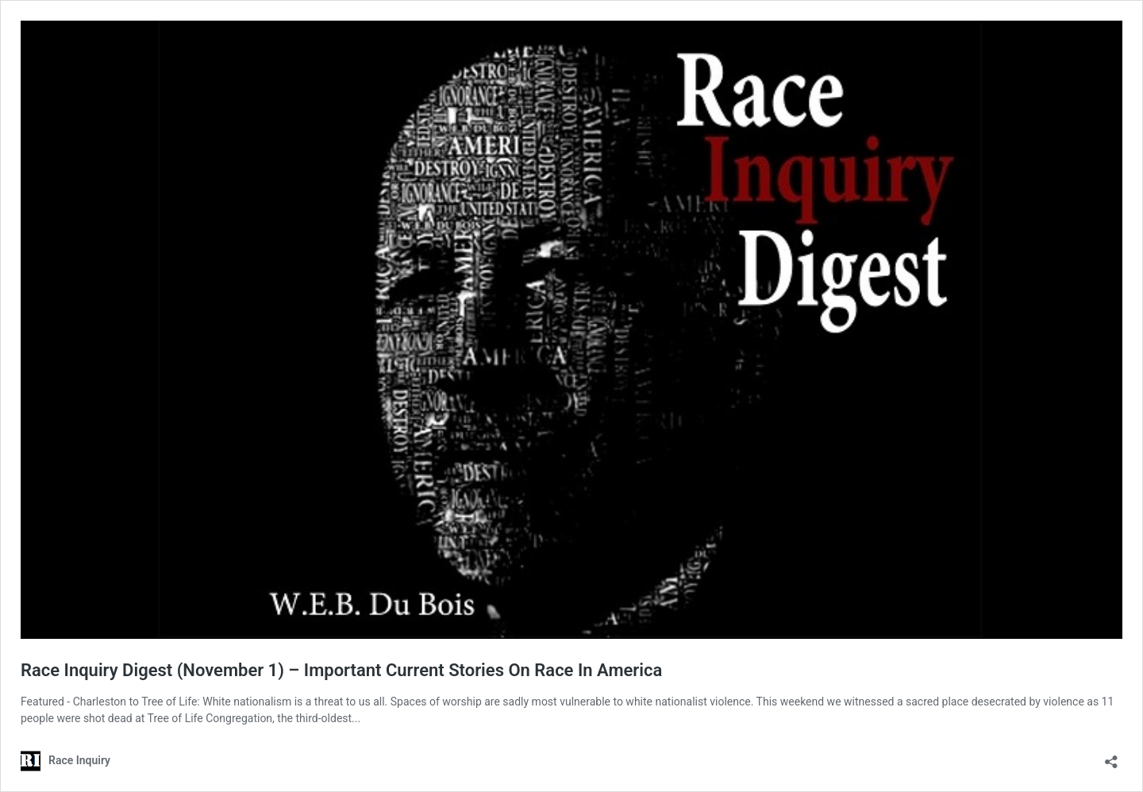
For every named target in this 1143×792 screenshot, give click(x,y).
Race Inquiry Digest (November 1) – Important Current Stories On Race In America (341, 670)
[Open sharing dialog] (1111, 756)
